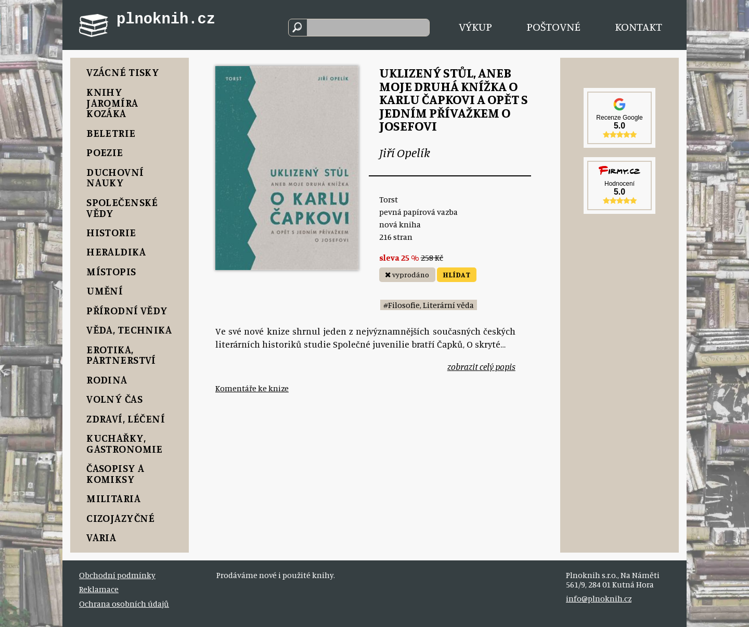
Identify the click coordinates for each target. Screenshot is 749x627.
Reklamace (99, 589)
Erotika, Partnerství (121, 355)
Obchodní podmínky (117, 575)
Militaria (113, 498)
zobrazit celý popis (481, 366)
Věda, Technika (129, 329)
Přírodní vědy (126, 310)
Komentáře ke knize (252, 388)
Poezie (104, 152)
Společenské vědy (122, 208)
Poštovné (553, 26)
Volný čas (114, 398)
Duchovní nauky (115, 177)
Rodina (106, 379)
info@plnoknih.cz (598, 598)
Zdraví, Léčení (125, 418)
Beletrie (110, 132)
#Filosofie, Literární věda (428, 305)
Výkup (475, 26)
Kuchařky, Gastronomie (124, 443)
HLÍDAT (456, 274)
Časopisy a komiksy (115, 473)
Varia (101, 537)
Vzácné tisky (122, 72)
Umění (104, 290)
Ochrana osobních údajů (124, 603)
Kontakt (638, 26)
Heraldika (116, 251)
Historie (111, 232)
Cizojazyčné (120, 517)
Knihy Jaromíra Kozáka (112, 102)
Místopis (111, 271)
